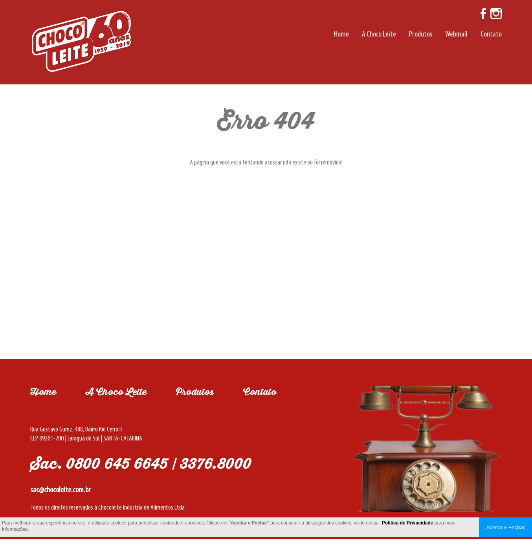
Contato (491, 34)
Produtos (420, 34)
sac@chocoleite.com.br (60, 490)
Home (341, 34)
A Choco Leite (379, 34)
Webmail (456, 34)
